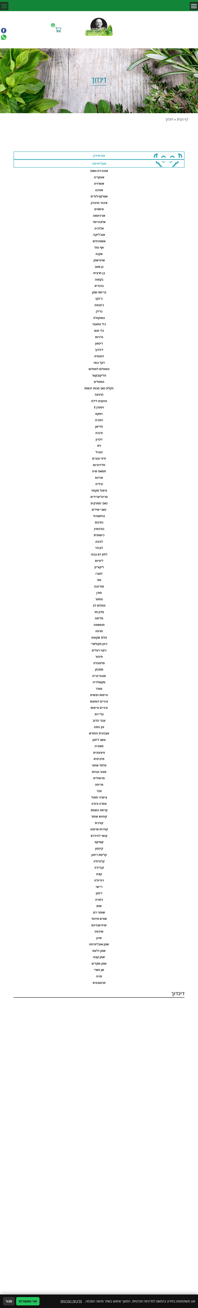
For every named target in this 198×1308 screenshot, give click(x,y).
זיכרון (99, 439)
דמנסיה (99, 356)
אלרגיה (99, 228)
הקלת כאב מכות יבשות (99, 388)
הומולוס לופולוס (99, 369)
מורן (99, 593)
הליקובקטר (99, 375)
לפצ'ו (99, 574)
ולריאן (99, 427)
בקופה (99, 279)
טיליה (99, 484)
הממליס (99, 382)
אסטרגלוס (99, 241)
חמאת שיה (99, 471)
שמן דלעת (99, 951)
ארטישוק (99, 260)
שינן (99, 938)
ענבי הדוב (99, 720)
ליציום (99, 561)
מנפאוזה (99, 625)
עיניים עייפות (99, 708)
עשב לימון (99, 740)
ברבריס (99, 286)
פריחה (99, 785)
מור (99, 580)
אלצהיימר (99, 222)
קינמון (99, 848)
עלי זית (99, 714)
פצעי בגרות (99, 772)
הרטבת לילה (99, 401)
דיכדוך (99, 350)
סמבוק (99, 669)
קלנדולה (99, 861)
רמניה (99, 900)
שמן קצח (99, 957)
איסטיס (99, 209)
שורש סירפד (99, 919)
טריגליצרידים (99, 497)
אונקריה (99, 177)
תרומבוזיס (99, 983)
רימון (99, 893)
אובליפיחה (99, 164)
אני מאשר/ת (28, 1301)
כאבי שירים (99, 509)
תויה (99, 976)
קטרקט (99, 842)
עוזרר (99, 689)
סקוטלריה (99, 682)
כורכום (99, 522)
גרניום (99, 337)
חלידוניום (99, 465)
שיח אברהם (99, 925)
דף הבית (182, 119)
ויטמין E (99, 407)
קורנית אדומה (99, 829)
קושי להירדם (99, 836)
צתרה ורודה (99, 804)
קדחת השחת (99, 810)
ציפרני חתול (99, 797)
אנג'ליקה (99, 235)
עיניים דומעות (99, 701)
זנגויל (99, 452)
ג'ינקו (99, 299)
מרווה (99, 631)
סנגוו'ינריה (99, 676)
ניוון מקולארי (99, 644)
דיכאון (99, 343)
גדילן (99, 311)
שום (99, 906)
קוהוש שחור (99, 816)
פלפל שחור (99, 765)
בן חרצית (99, 273)
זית (99, 446)
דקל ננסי (99, 363)
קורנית (99, 823)
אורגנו (99, 190)
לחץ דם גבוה (99, 554)
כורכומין (99, 529)
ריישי (99, 887)
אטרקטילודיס (99, 196)
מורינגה (99, 586)
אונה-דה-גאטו (99, 171)
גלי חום (99, 331)
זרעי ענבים (99, 458)
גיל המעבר (99, 324)
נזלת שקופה (99, 637)
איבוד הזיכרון (99, 203)
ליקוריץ (99, 567)
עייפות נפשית (99, 695)
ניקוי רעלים (99, 650)
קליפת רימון (99, 855)
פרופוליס (99, 778)
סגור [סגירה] (9, 1301)
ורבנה (99, 433)
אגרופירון (99, 156)
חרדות (99, 478)
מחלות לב (99, 605)
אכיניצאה (99, 216)
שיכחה (99, 931)
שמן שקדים (99, 963)
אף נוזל (99, 247)
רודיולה (99, 880)
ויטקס (99, 414)
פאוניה (99, 746)
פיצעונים (99, 752)
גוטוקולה (99, 318)
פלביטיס (99, 759)
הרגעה (99, 394)
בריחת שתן (99, 292)
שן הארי (99, 970)
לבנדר (99, 548)
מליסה (99, 618)
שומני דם (99, 912)
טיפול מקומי (99, 490)
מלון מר (99, 612)
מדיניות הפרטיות (71, 1301)
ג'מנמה (99, 305)
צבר (99, 791)
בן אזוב (99, 267)
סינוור (99, 657)
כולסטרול (99, 516)
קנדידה (99, 868)
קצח (99, 874)
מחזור (99, 599)
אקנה (99, 254)
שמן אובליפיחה (99, 944)
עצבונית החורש (99, 733)
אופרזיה (99, 184)
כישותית (99, 535)
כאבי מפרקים (99, 503)
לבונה (99, 542)
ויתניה (99, 420)
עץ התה (99, 727)
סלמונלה (99, 663)
